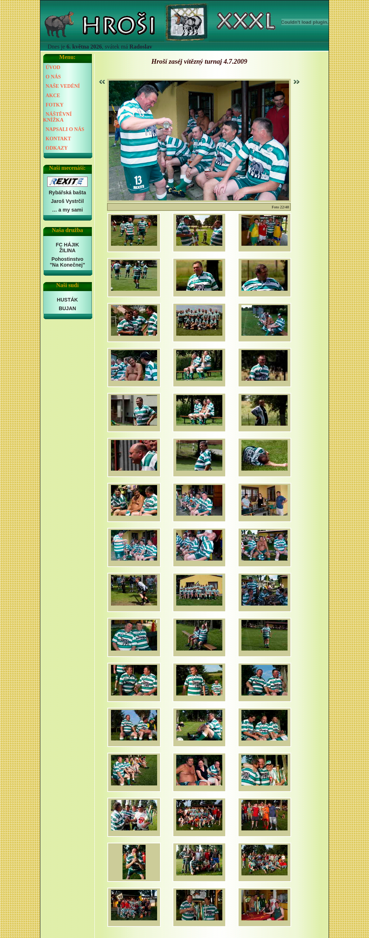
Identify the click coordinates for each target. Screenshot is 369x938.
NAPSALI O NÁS (65, 129)
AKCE (53, 95)
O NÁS (53, 77)
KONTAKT (58, 138)
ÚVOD (53, 67)
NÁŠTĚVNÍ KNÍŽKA (57, 117)
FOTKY (55, 105)
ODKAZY (57, 148)
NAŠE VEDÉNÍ (63, 86)
